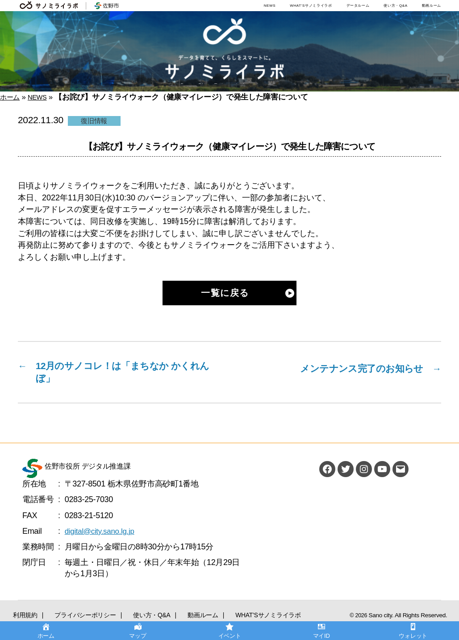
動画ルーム (431, 6)
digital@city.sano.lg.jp (102, 535)
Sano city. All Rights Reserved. (411, 619)
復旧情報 (94, 120)
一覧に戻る (225, 293)
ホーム (11, 97)
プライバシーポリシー (62, 616)
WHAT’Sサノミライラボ (311, 6)
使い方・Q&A (395, 6)
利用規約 (18, 616)
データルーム (358, 6)
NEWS (270, 6)
